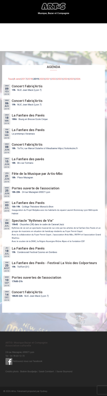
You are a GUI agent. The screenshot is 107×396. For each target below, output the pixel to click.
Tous (10, 79)
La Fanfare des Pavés (28, 115)
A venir (17, 79)
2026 (77, 79)
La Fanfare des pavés (28, 159)
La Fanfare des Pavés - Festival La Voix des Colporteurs (54, 263)
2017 (23, 79)
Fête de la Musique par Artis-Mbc (37, 174)
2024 (65, 79)
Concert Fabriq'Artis (27, 86)
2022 (53, 79)
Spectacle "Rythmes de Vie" (33, 221)
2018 (29, 79)
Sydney (43, 391)
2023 (59, 79)
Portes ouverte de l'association (35, 188)
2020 (41, 79)
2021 (47, 79)
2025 (71, 79)
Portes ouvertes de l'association (36, 278)
